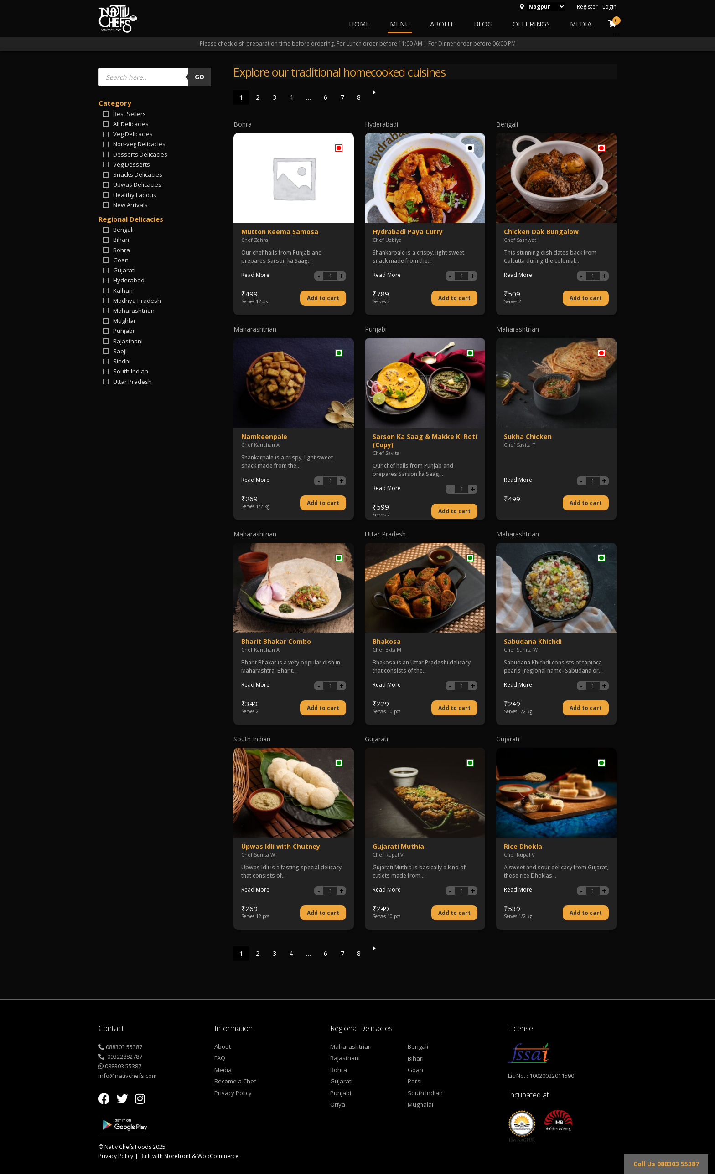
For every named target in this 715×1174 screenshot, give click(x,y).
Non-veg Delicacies (139, 144)
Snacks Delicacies (137, 174)
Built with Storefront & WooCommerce (189, 1156)
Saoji (120, 351)
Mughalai (420, 1104)
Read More (255, 275)
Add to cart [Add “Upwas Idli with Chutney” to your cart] (323, 913)
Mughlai (124, 320)
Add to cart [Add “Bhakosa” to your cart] (454, 708)
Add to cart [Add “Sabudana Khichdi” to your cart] (586, 708)
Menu (400, 23)
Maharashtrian (134, 310)
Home (359, 23)
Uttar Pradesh (132, 382)
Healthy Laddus (134, 195)
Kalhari (123, 290)
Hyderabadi (129, 280)
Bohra (121, 250)
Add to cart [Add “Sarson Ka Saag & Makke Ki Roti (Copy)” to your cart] (454, 511)
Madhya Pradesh (137, 300)
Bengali (123, 229)
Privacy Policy (233, 1093)
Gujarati (124, 270)
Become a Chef (235, 1081)
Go (199, 76)
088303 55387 (124, 1047)
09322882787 (124, 1056)
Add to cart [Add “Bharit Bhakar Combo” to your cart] (323, 708)
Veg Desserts (131, 164)
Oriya (337, 1104)
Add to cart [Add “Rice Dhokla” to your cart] (586, 913)
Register (587, 6)
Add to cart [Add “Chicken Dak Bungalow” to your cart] (586, 298)
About (442, 23)
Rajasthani (128, 341)
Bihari (121, 239)
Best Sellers (129, 114)
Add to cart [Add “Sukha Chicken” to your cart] (586, 503)
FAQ (219, 1058)
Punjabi (123, 331)
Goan (121, 260)
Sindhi (121, 361)
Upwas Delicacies (137, 184)
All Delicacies (131, 124)
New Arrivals (130, 205)
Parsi (415, 1081)
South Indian (130, 371)
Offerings (531, 23)
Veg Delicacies (133, 134)
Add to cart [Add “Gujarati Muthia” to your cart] (454, 913)
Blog (483, 23)
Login (609, 6)
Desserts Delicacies (140, 154)
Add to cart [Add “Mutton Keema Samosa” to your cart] (323, 298)
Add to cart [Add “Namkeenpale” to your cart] (323, 503)
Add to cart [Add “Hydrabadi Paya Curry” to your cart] (454, 298)
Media (580, 23)
